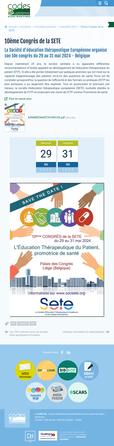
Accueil (13, 26)
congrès (23, 323)
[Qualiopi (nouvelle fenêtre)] (64, 435)
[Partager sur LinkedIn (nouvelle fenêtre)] (68, 352)
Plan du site (49, 420)
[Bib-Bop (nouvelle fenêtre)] (68, 370)
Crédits (78, 420)
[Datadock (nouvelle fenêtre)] (30, 437)
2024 (32, 323)
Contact (38, 420)
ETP (13, 323)
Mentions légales (65, 420)
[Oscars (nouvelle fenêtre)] (78, 392)
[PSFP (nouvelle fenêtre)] (36, 392)
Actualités (25, 26)
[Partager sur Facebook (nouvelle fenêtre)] (62, 352)
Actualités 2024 (68, 26)
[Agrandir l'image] (57, 249)
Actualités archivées (45, 26)
